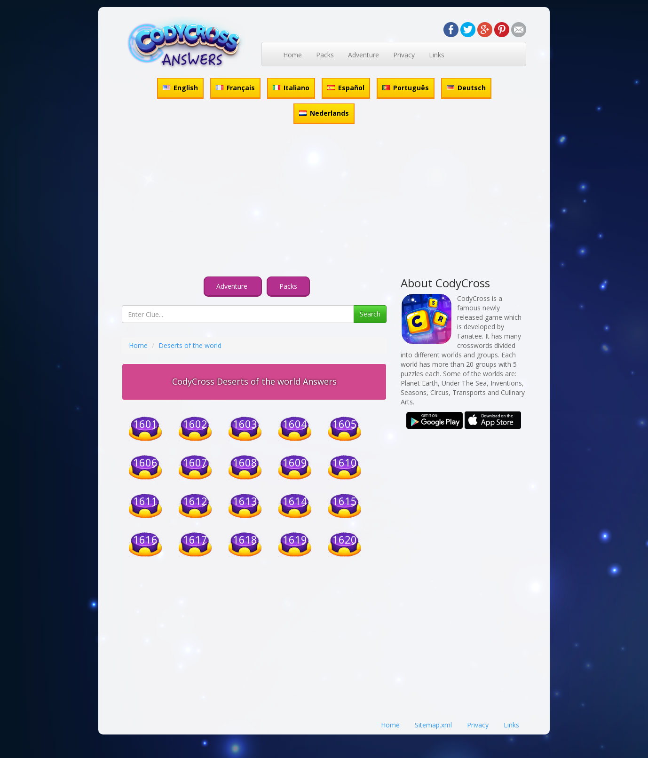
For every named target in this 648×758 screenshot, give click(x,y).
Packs (325, 54)
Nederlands (324, 113)
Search (370, 313)
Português (405, 87)
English (180, 87)
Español (345, 87)
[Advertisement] (324, 202)
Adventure (363, 54)
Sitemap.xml (433, 724)
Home (292, 54)
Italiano (291, 87)
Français (235, 87)
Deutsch (466, 87)
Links (436, 54)
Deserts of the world (189, 345)
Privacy (404, 54)
